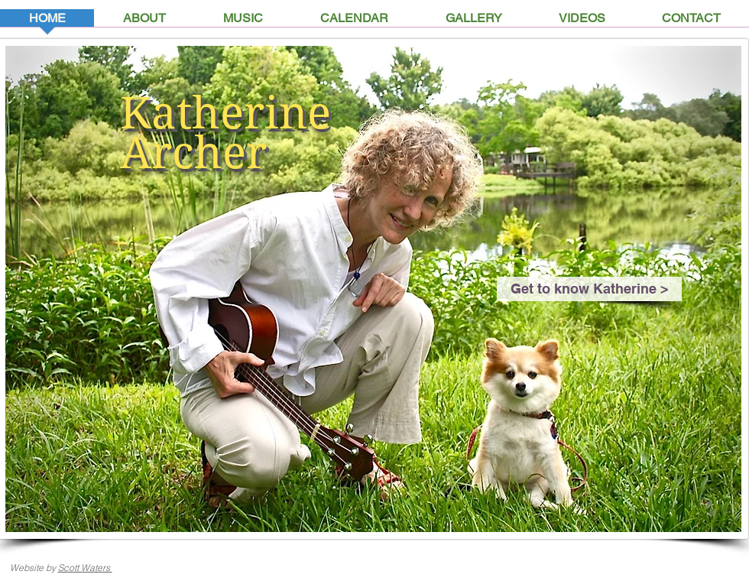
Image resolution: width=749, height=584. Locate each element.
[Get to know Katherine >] (589, 289)
